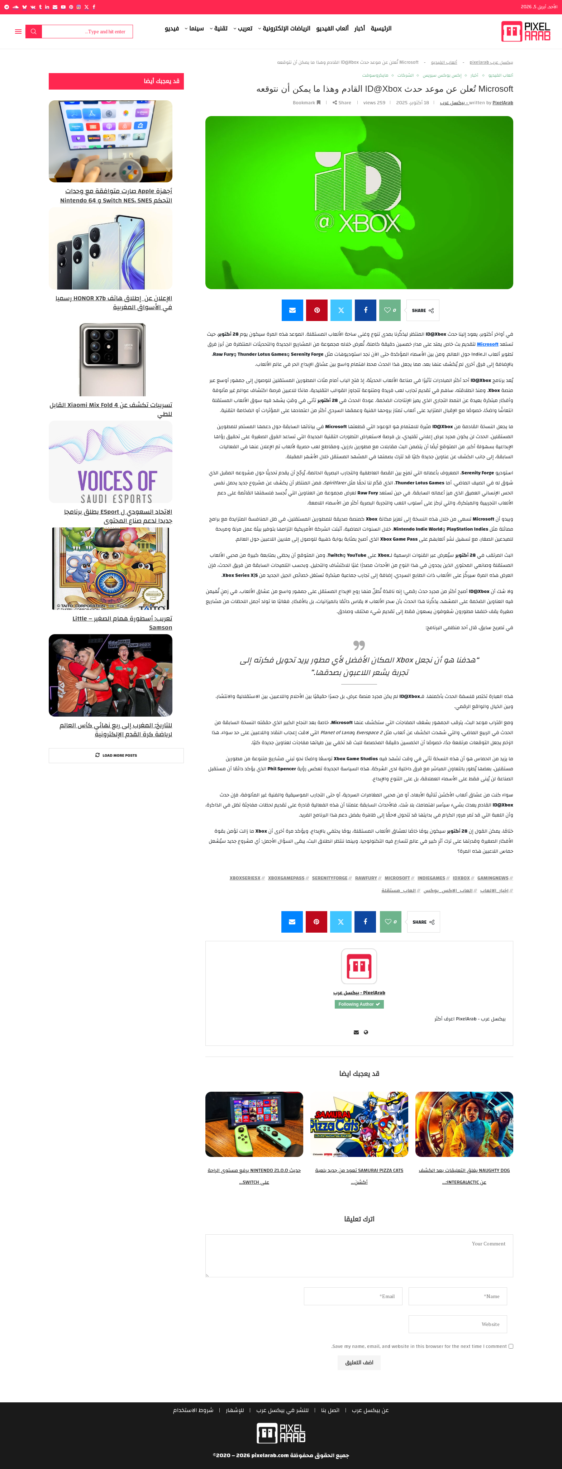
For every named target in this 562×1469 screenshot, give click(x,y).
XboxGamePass (286, 878)
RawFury (366, 878)
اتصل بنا (330, 1410)
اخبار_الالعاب (494, 890)
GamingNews (493, 878)
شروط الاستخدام (193, 1410)
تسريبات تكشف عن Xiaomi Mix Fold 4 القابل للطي (110, 409)
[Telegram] (6, 7)
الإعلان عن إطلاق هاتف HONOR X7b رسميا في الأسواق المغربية (114, 303)
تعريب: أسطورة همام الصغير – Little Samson (122, 623)
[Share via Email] (292, 310)
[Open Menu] (18, 31)
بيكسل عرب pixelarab (491, 62)
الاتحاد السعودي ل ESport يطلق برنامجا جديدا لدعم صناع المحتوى (118, 516)
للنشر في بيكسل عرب (282, 1410)
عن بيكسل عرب (370, 1410)
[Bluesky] (24, 7)
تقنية (221, 28)
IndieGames (431, 878)
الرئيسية (381, 28)
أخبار (359, 28)
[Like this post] (387, 310)
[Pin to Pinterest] (317, 310)
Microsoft (397, 878)
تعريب (245, 28)
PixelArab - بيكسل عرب (359, 993)
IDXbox (461, 878)
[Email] (55, 7)
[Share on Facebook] (365, 310)
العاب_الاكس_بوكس (447, 890)
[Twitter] (86, 7)
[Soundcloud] (16, 7)
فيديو (172, 28)
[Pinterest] (71, 7)
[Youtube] (63, 7)
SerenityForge (330, 878)
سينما (196, 28)
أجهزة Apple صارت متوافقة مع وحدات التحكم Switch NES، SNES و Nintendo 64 (116, 196)
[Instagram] (79, 7)
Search (33, 31)
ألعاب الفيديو (332, 28)
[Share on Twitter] (341, 310)
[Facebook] (93, 7)
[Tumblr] (40, 7)
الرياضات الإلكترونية (286, 28)
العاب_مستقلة (398, 890)
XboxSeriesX (245, 878)
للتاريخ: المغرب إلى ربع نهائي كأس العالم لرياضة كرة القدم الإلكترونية (115, 730)
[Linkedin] (47, 7)
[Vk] (32, 7)
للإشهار (235, 1410)
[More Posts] (116, 755)
